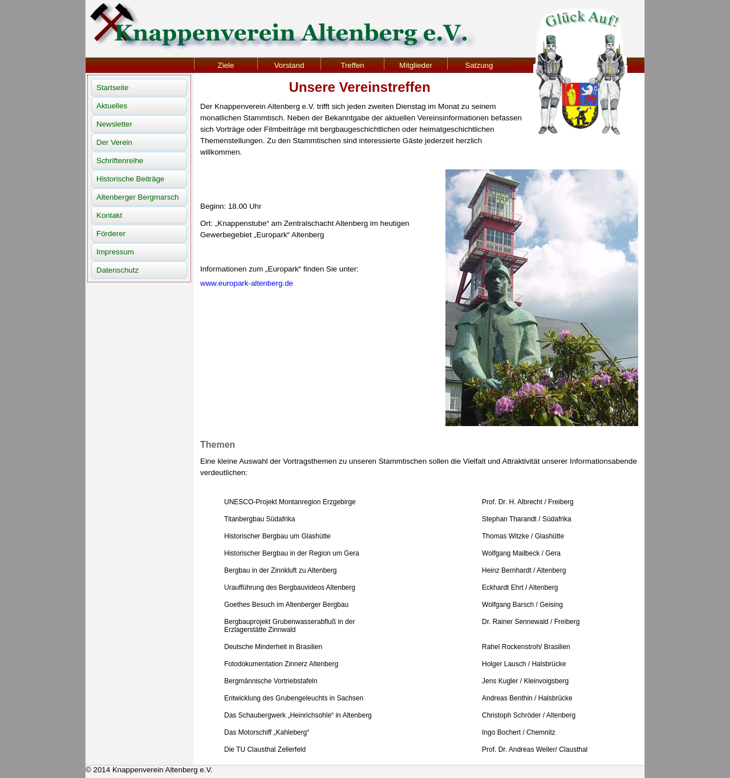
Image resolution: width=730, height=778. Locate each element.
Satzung (479, 65)
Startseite (112, 87)
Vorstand (289, 65)
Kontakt (109, 215)
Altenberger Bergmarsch (137, 197)
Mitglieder (415, 65)
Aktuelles (111, 106)
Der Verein (114, 142)
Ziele (226, 65)
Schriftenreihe (119, 160)
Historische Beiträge (130, 179)
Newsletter (114, 124)
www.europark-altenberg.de (246, 283)
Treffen (352, 65)
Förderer (110, 233)
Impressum (115, 252)
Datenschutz (117, 270)
